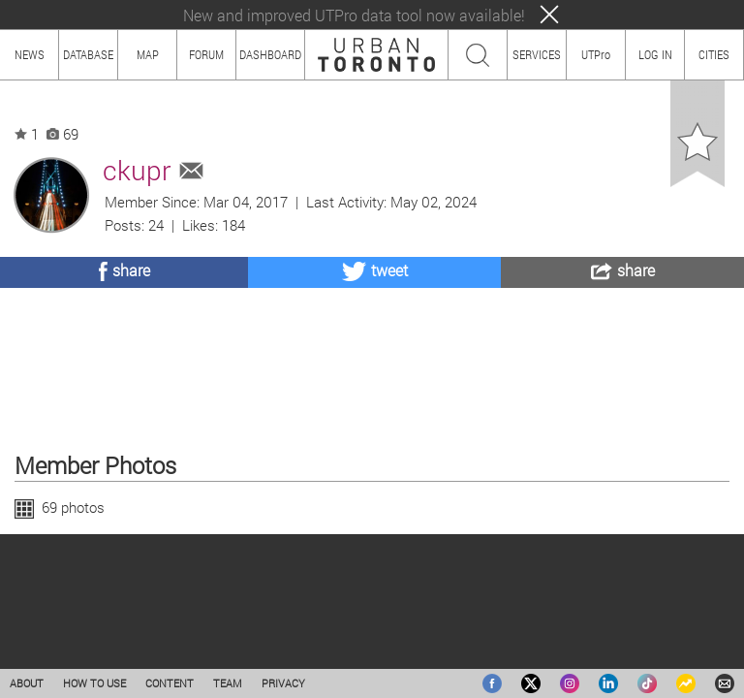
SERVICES (536, 54)
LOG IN (655, 54)
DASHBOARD (270, 54)
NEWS (30, 54)
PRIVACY (283, 683)
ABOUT (27, 683)
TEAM (227, 683)
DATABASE (88, 54)
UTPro (595, 54)
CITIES (713, 54)
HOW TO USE (94, 683)
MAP (148, 54)
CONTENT (169, 683)
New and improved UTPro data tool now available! (354, 15)
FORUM (206, 54)
